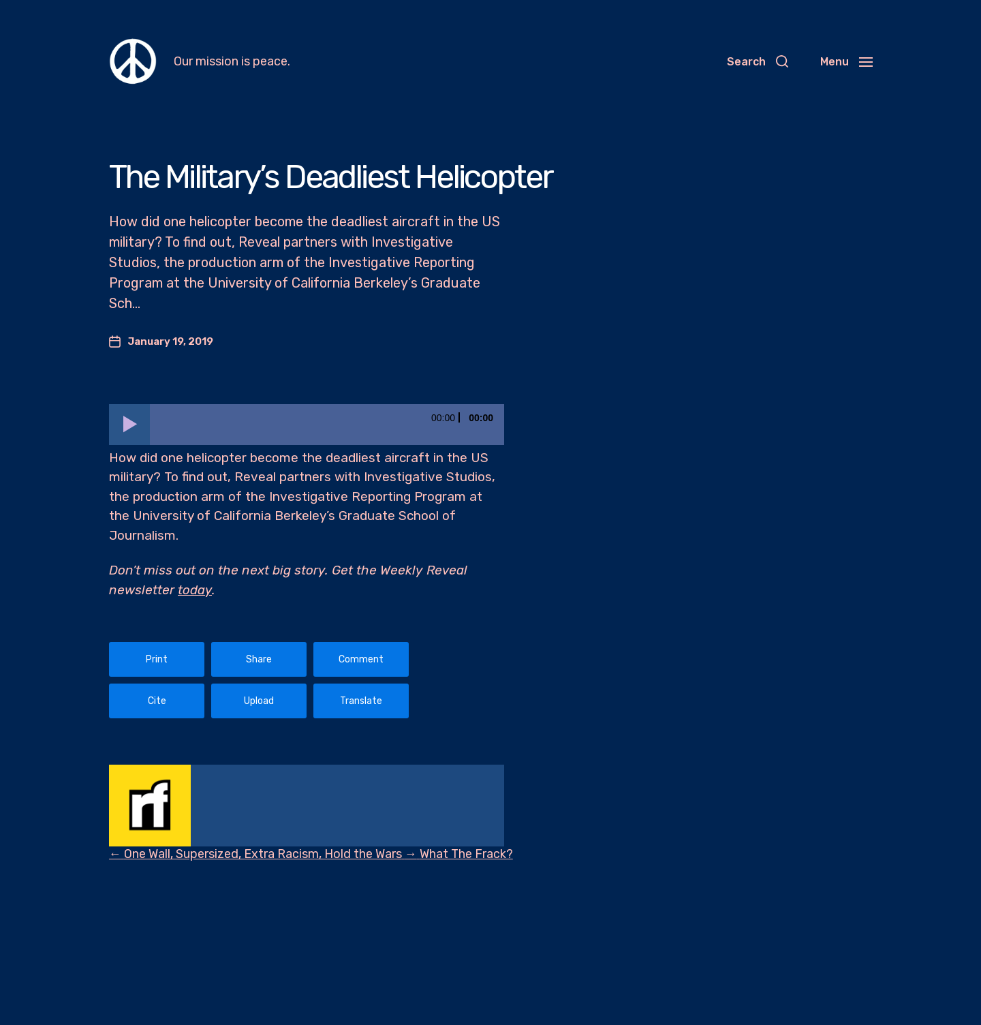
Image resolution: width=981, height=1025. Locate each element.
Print (157, 659)
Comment (361, 659)
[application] (306, 424)
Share (259, 659)
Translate (361, 701)
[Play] (129, 424)
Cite (157, 701)
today (195, 590)
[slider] (327, 424)
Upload (259, 701)
